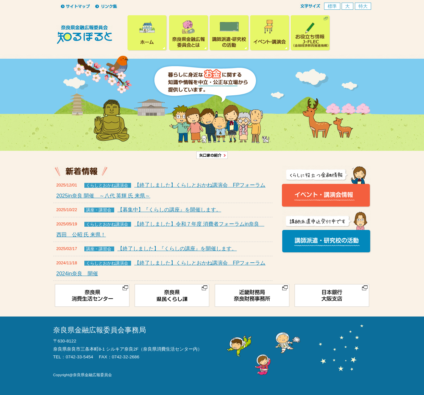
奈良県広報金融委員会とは (189, 33)
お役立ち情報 (310, 33)
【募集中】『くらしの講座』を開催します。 (169, 209)
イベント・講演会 (270, 33)
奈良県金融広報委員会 (147, 33)
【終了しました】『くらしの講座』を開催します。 (177, 248)
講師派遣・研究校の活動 (229, 33)
